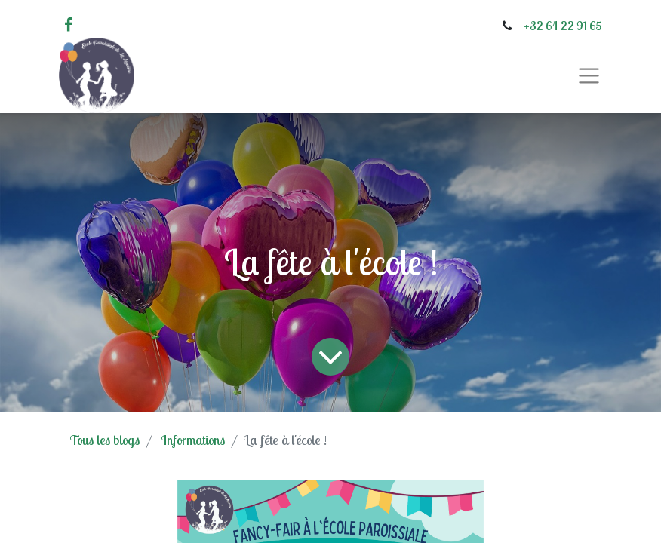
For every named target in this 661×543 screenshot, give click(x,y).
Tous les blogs (105, 440)
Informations (193, 440)
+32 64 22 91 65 (563, 25)
